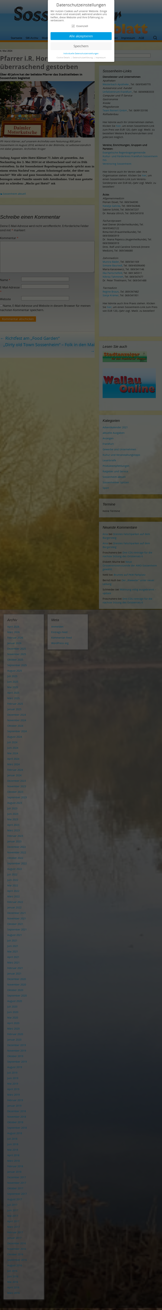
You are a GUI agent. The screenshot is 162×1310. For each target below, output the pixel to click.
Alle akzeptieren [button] (81, 36)
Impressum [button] (101, 57)
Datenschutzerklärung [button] (83, 57)
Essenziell (79, 26)
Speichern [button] (81, 46)
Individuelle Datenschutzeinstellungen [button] (81, 53)
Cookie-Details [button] (63, 57)
